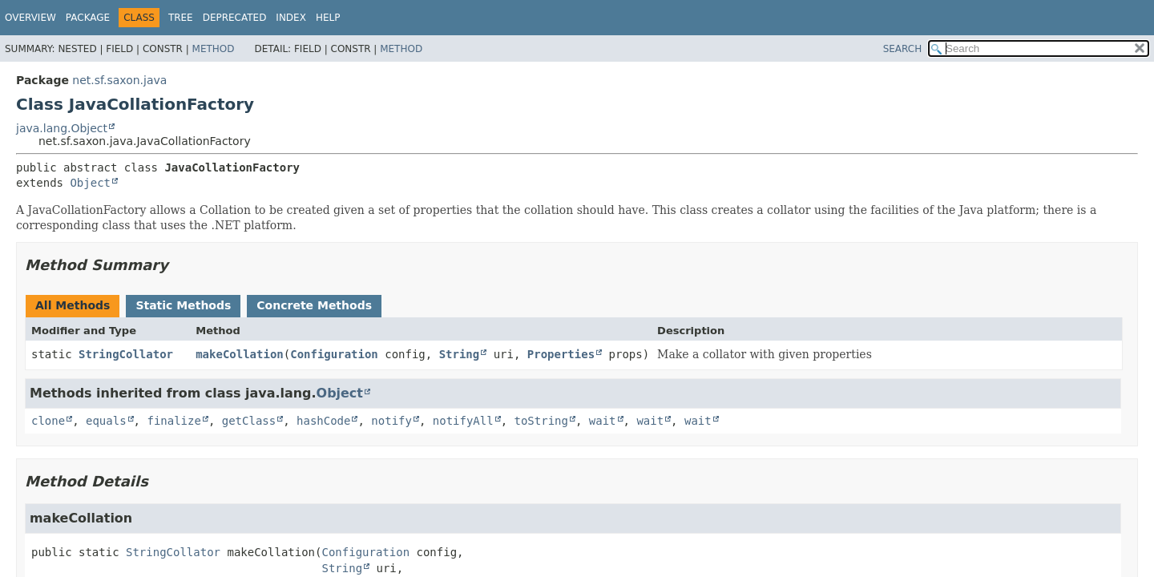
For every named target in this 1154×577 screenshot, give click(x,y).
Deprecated (235, 17)
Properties (561, 354)
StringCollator (126, 354)
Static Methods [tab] (183, 305)
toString (541, 420)
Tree (180, 17)
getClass (249, 420)
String (459, 354)
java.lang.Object (61, 128)
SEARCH (902, 48)
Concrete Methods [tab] (314, 305)
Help (328, 17)
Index (291, 17)
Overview (30, 17)
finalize (173, 420)
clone (48, 420)
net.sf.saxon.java (119, 80)
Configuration (334, 354)
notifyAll (463, 420)
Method (213, 48)
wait (602, 420)
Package (88, 17)
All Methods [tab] (72, 305)
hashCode (323, 420)
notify (391, 420)
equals (106, 420)
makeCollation (240, 354)
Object (90, 182)
